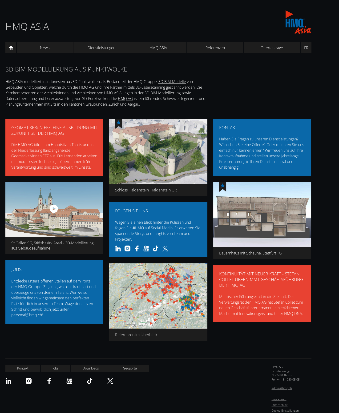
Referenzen (215, 47)
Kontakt (22, 368)
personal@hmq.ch (26, 315)
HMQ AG (125, 98)
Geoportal (130, 368)
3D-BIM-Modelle (172, 81)
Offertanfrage (272, 47)
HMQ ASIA (27, 26)
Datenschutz (280, 405)
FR (306, 47)
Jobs (55, 368)
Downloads (91, 368)
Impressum (279, 399)
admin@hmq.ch (282, 388)
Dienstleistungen (101, 47)
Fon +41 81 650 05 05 (286, 379)
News (44, 47)
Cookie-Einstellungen (285, 411)
